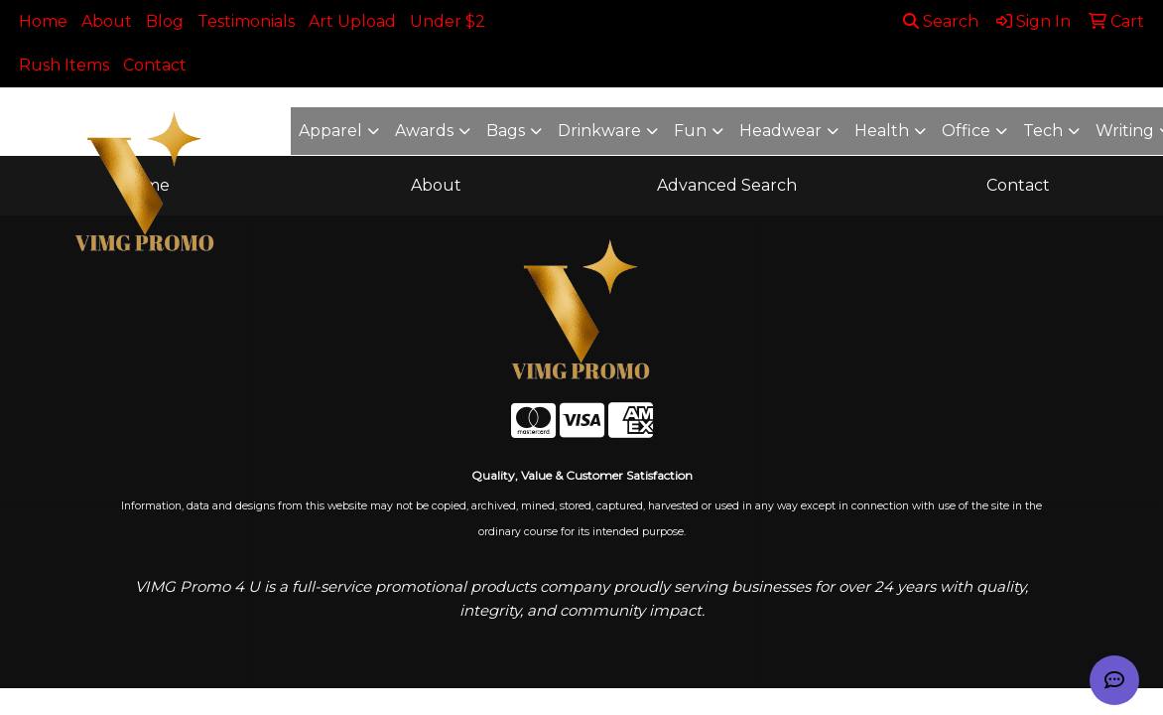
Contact (155, 65)
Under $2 (447, 21)
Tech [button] (1043, 130)
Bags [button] (505, 130)
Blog (165, 21)
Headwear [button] (780, 130)
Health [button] (881, 130)
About (106, 21)
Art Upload (352, 21)
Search (940, 21)
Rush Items (64, 65)
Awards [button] (424, 130)
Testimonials (246, 21)
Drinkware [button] (599, 130)
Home (43, 21)
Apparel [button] (330, 130)
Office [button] (966, 130)
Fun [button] (690, 130)
